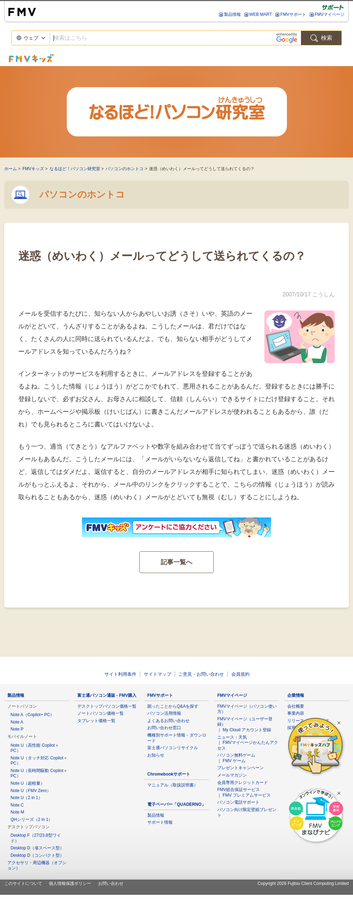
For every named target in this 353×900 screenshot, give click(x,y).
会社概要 (295, 706)
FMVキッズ (33, 168)
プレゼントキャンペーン (240, 767)
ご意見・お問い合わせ (201, 674)
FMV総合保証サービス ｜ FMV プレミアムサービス (244, 792)
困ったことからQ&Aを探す (172, 706)
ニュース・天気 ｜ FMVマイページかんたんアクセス (247, 743)
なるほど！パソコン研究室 (75, 168)
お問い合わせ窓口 (164, 727)
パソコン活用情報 (164, 713)
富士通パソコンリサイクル (172, 747)
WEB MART (260, 14)
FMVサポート (293, 14)
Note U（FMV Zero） (31, 790)
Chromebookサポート (168, 774)
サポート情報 (160, 822)
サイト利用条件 (120, 674)
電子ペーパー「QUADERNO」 (176, 804)
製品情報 (232, 14)
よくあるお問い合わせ (168, 720)
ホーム (10, 168)
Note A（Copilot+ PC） (32, 714)
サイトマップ (157, 674)
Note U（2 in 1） (27, 797)
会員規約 (240, 674)
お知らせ (155, 755)
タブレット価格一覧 (96, 720)
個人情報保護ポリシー (70, 883)
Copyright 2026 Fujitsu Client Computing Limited (303, 883)
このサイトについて (23, 883)
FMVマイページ (330, 14)
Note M (17, 812)
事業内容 (295, 713)
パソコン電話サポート (238, 802)
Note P (17, 729)
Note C (17, 805)
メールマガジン (232, 775)
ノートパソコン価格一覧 (100, 713)
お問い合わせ (110, 883)
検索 (321, 38)
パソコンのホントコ (124, 168)
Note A (17, 722)
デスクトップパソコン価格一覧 (106, 706)
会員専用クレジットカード (242, 782)
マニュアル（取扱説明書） (172, 785)
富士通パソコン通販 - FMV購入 (106, 695)
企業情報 (295, 695)
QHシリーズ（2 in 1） (31, 819)
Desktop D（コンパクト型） (37, 855)
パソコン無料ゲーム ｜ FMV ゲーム (236, 758)
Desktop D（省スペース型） (37, 848)
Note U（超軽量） (28, 783)
